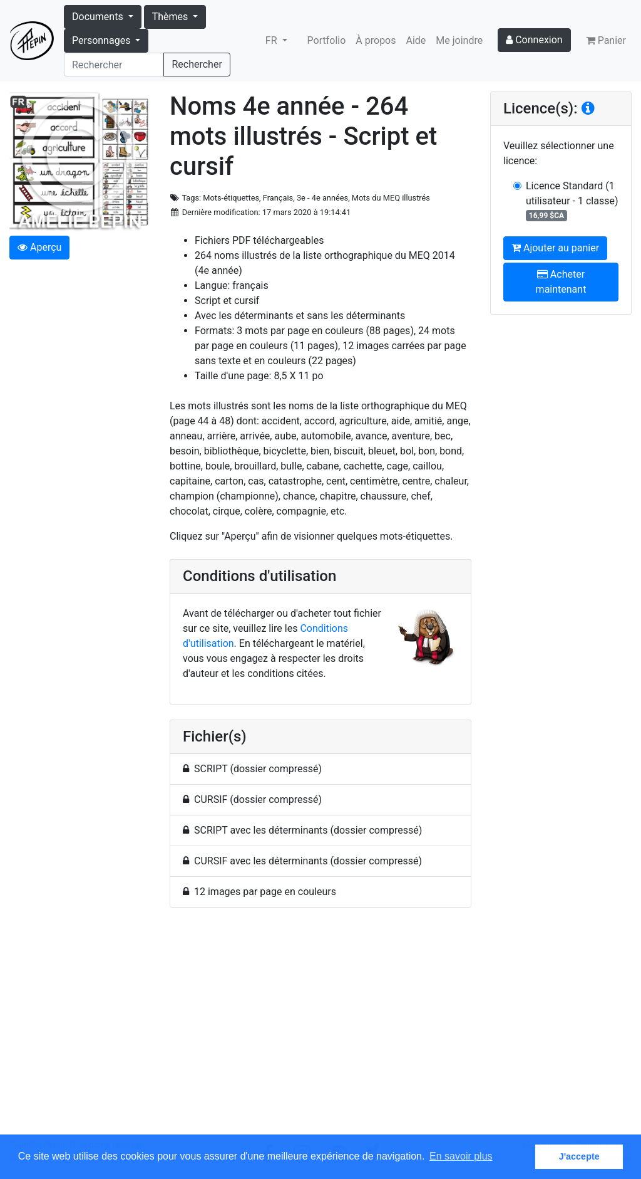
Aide (416, 40)
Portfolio (326, 40)
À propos (376, 40)
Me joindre (459, 40)
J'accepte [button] (579, 1156)
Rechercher (197, 64)
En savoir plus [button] (461, 1156)
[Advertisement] (320, 1028)
